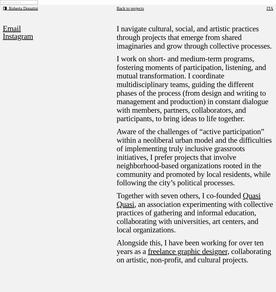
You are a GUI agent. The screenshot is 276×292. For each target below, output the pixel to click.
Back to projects (130, 8)
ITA (270, 8)
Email (12, 28)
